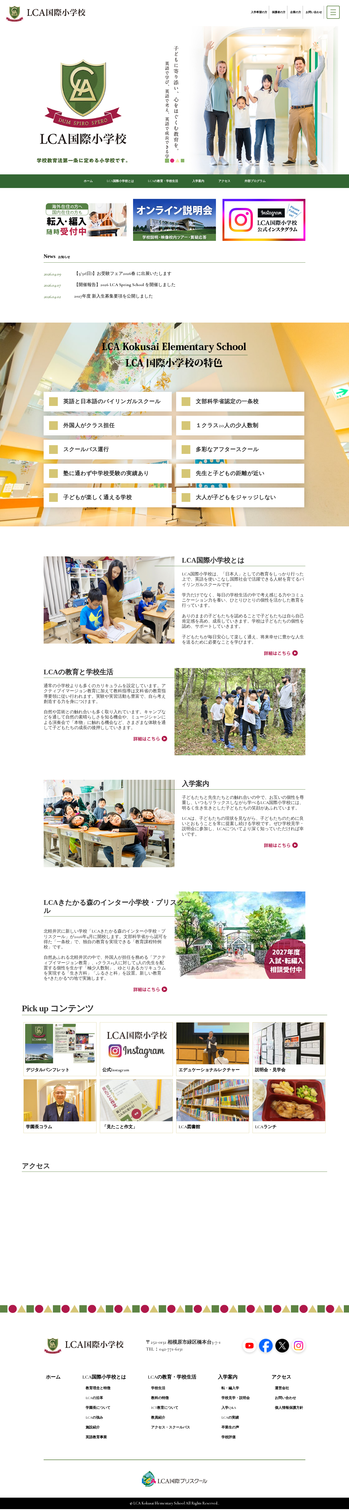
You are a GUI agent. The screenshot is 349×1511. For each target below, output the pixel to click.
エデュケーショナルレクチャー (209, 1072)
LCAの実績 (230, 1420)
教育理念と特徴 (98, 1390)
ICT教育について (164, 1410)
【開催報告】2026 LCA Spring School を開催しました (125, 287)
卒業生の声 (230, 1429)
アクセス (237, 182)
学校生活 (158, 1390)
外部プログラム (275, 182)
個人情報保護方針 (289, 1410)
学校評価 (228, 1439)
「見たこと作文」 (119, 1129)
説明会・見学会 (270, 1072)
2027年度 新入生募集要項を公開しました (113, 298)
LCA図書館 (189, 1129)
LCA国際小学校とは (105, 182)
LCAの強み (94, 1420)
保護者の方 (278, 12)
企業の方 (295, 12)
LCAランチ (265, 1129)
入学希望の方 (259, 12)
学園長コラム (39, 1129)
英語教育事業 (96, 1439)
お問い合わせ (314, 12)
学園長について (98, 1410)
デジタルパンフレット (48, 1072)
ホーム (65, 182)
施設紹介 (93, 1429)
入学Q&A (228, 1410)
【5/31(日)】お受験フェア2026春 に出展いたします (123, 275)
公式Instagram (115, 1072)
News (57, 258)
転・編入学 (230, 1390)
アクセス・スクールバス (170, 1429)
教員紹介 (158, 1420)
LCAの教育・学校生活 (160, 182)
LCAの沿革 (94, 1400)
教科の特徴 (160, 1400)
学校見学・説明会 (235, 1400)
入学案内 (205, 182)
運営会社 (282, 1390)
